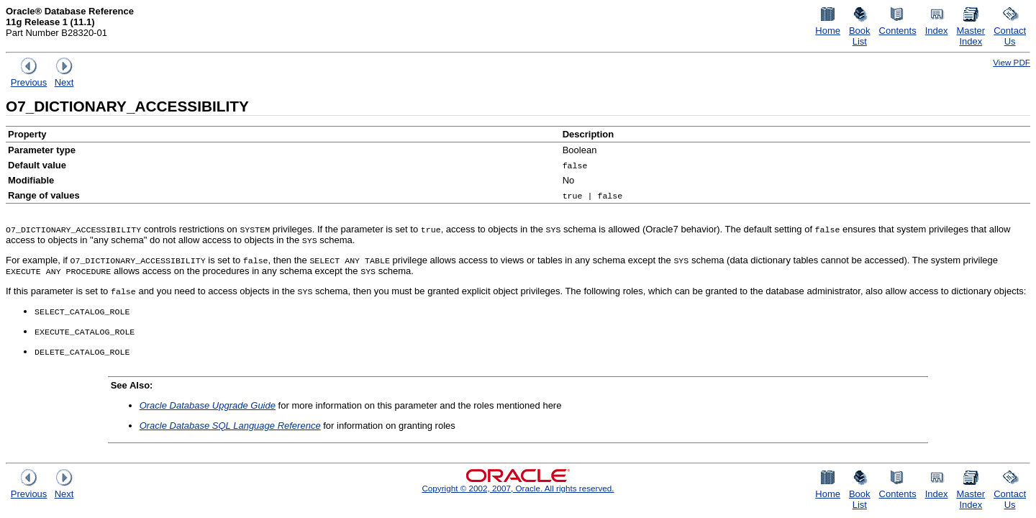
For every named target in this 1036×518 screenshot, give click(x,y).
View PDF (1011, 62)
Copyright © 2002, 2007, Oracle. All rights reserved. (518, 488)
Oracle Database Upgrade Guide (208, 405)
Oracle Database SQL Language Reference (230, 425)
